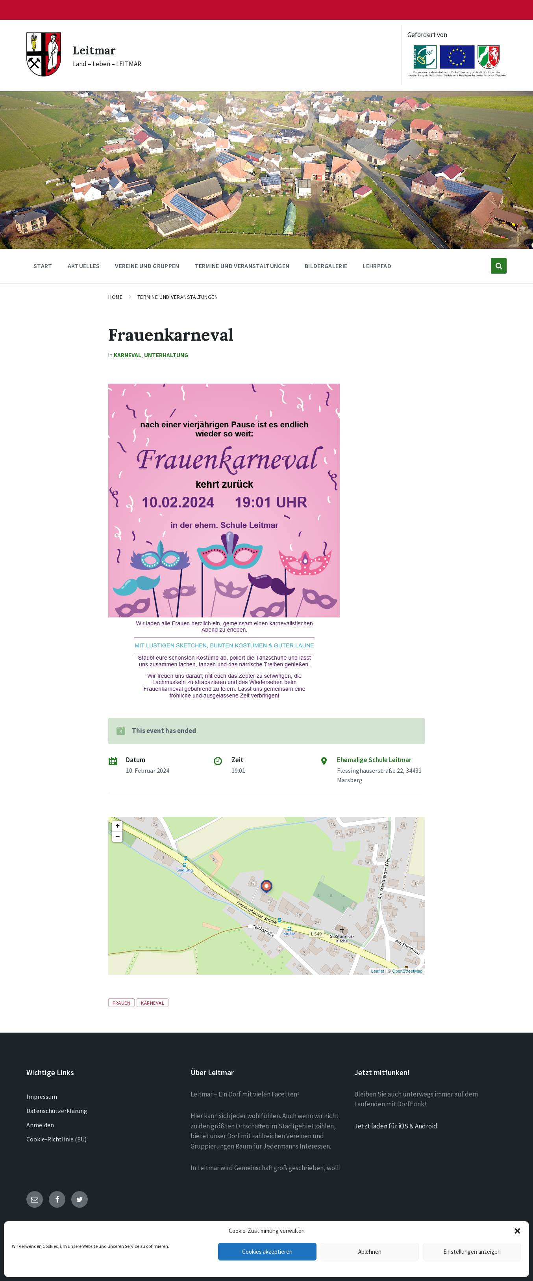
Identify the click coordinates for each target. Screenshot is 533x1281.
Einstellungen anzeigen (472, 1251)
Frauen (121, 1002)
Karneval (127, 355)
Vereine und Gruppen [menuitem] (147, 266)
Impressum (41, 1096)
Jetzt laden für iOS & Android (395, 1126)
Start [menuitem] (42, 266)
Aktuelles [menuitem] (84, 266)
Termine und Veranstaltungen (177, 296)
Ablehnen (369, 1251)
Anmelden (40, 1125)
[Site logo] (43, 74)
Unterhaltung (166, 355)
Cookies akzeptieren (267, 1251)
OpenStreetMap (407, 971)
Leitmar (95, 50)
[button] (517, 1231)
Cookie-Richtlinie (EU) (56, 1139)
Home (115, 296)
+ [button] (117, 826)
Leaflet (377, 971)
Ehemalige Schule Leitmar (374, 759)
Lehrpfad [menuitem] (377, 266)
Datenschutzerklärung (56, 1111)
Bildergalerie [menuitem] (326, 266)
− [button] (117, 836)
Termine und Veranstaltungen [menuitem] (242, 266)
